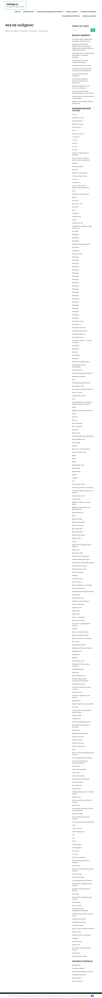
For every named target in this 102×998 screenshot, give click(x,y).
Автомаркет (75, 234)
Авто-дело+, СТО (77, 204)
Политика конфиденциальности (81, 722)
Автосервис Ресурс (77, 337)
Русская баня (76, 766)
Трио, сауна (75, 894)
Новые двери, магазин (78, 684)
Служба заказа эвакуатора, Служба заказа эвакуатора (82, 809)
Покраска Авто (76, 719)
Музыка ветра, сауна (78, 661)
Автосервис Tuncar (78, 321)
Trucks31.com (76, 182)
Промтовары (76, 730)
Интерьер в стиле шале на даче (81, 65)
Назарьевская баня (77, 669)
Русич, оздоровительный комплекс (82, 758)
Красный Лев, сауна (78, 598)
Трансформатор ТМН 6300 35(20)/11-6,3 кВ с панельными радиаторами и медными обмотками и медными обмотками (82, 47)
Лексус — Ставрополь (78, 617)
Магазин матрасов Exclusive (80, 635)
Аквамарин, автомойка (78, 376)
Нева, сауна (75, 672)
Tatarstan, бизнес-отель (79, 176)
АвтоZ (74, 210)
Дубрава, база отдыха (78, 535)
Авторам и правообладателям (81, 244)
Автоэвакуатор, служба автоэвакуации (79, 366)
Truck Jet (75, 179)
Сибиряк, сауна (76, 797)
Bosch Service (76, 127)
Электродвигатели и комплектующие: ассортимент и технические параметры (83, 55)
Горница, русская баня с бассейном (82, 487)
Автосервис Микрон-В (78, 334)
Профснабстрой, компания (80, 733)
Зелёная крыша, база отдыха (80, 556)
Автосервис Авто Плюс (79, 328)
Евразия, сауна (76, 538)
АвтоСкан (75, 352)
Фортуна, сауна (76, 932)
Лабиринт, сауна (77, 608)
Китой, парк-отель (77, 579)
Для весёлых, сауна (78, 525)
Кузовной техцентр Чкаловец (80, 601)
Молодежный (76, 654)
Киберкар (75, 575)
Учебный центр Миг (78, 925)
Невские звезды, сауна (78, 676)
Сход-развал (76, 866)
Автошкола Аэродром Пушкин (81, 362)
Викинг (74, 459)
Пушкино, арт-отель (78, 737)
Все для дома (76, 468)
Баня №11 (74, 417)
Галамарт (75, 478)
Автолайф (75, 231)
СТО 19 (74, 841)
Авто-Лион (75, 207)
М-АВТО (74, 629)
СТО (73, 835)
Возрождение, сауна (78, 465)
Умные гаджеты (72, 12)
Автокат (74, 220)
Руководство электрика (71, 16)
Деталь (74, 516)
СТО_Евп (75, 854)
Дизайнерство (28, 12)
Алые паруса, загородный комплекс (82, 389)
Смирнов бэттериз (77, 814)
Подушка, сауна (76, 715)
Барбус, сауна (76, 433)
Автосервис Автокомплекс (79, 331)
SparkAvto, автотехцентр (79, 173)
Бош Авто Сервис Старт (79, 452)
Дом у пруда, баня (77, 529)
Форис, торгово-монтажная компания (83, 929)
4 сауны (74, 114)
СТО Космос (75, 851)
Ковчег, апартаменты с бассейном (82, 585)
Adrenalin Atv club (78, 118)
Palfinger (75, 163)
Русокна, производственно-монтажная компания (80, 762)
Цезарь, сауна (76, 945)
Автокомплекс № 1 (77, 223)
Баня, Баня (75, 430)
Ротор (73, 749)
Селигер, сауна (76, 789)
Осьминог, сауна (77, 692)
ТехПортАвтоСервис (78, 877)
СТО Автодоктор (77, 848)
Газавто (74, 475)
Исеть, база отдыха (77, 572)
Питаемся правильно (88, 12)
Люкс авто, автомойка (78, 620)
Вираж (74, 462)
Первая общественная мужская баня (83, 704)
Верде (74, 455)
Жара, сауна (75, 550)
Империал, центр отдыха (79, 566)
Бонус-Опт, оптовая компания (81, 449)
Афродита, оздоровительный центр (82, 410)
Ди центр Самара (77, 519)
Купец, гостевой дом (78, 604)
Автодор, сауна (76, 216)
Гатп (73, 481)
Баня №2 (74, 420)
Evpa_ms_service (78, 134)
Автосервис (75, 257)
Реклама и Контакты (78, 743)
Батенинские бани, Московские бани (82, 436)
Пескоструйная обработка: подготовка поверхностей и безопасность (80, 81)
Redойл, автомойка (77, 166)
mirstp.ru (12, 4)
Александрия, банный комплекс (81, 383)
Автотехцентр (76, 355)
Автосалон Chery (77, 254)
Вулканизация (76, 471)
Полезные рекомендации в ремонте (50, 12)
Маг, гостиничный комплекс (80, 632)
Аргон (73, 399)
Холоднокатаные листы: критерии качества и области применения (82, 70)
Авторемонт (75, 247)
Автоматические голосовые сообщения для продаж (80, 61)
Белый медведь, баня (78, 439)
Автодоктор (75, 213)
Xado (73, 191)
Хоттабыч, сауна (77, 941)
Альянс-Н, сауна (77, 392)
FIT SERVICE (75, 137)
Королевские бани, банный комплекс (83, 591)
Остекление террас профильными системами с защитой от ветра (82, 40)
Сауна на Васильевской (79, 769)
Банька (74, 414)
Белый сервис (76, 443)
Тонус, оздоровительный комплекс (82, 880)
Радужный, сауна (77, 740)
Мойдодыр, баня (77, 651)
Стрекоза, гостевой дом (79, 857)
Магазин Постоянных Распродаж (81, 638)
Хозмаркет (75, 938)
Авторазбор (75, 238)
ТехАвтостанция (77, 874)
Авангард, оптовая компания (80, 194)
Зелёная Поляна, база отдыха (81, 559)
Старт (73, 825)
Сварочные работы (77, 782)
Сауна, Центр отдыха (78, 776)
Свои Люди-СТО (77, 785)
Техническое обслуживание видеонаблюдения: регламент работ (82, 92)
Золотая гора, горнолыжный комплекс (83, 563)
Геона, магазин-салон (78, 484)
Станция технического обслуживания (83, 822)
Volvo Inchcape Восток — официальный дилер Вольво (80, 187)
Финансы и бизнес (89, 16)
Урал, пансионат (77, 905)
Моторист (75, 658)
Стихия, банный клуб (78, 832)
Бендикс (74, 446)
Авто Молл (75, 200)
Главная (17, 12)
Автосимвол (75, 346)
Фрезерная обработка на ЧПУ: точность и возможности (81, 87)
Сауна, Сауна (76, 773)
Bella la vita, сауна (77, 124)
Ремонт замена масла (78, 746)
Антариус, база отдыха (78, 396)
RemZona (75, 170)
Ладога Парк (75, 611)
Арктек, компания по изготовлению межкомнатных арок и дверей (82, 403)
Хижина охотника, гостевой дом (81, 935)
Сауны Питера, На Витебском (80, 779)
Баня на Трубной (77, 426)
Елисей (74, 541)
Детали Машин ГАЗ (77, 512)
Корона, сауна (76, 595)
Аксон (74, 380)
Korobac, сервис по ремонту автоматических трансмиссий (80, 159)
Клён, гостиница (76, 582)
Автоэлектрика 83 (77, 370)
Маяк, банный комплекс (79, 645)
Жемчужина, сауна (77, 553)
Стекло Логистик (77, 828)
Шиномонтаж (76, 953)
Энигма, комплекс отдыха (79, 956)
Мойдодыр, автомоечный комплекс (82, 648)
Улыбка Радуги (76, 902)
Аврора (74, 197)
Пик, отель (75, 707)
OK (92, 995)
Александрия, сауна (78, 386)
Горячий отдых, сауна (78, 496)
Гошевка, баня (76, 499)
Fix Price (74, 140)
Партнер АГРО (76, 701)
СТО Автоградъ (76, 844)
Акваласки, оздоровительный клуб (82, 373)
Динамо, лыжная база (78, 522)
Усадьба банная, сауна (78, 919)
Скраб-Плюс (76, 805)
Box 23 (74, 130)
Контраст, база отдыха (78, 588)
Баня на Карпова (77, 423)
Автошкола (75, 358)
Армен (74, 407)
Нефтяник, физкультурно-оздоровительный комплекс (80, 680)
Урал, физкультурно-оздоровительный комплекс (80, 910)
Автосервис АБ (76, 324)
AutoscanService (77, 121)
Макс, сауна (75, 642)
